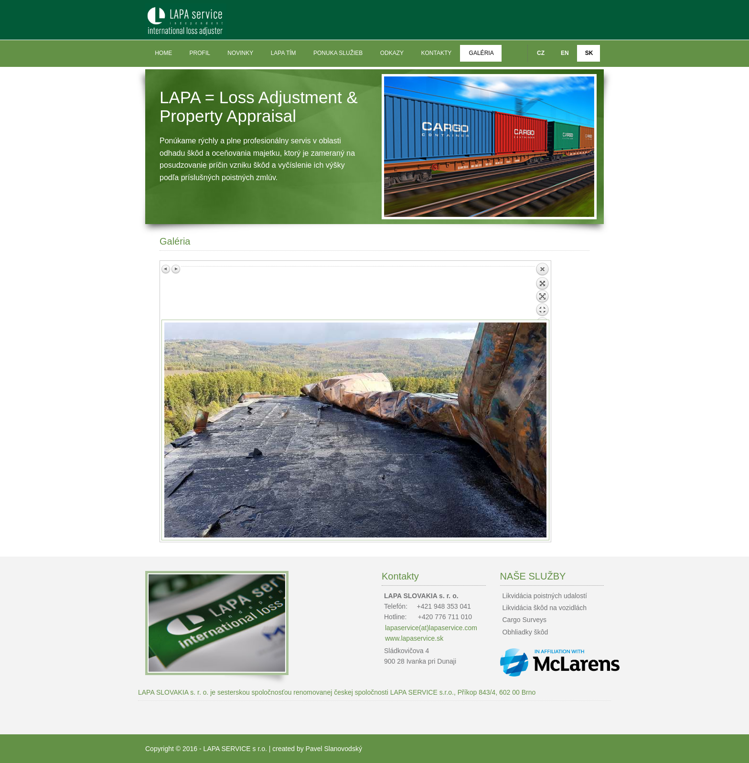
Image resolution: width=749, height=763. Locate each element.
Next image (176, 269)
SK (589, 53)
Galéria (481, 53)
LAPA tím (283, 53)
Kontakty (436, 53)
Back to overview (542, 291)
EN (565, 53)
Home (163, 53)
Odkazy (392, 53)
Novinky (240, 53)
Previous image (166, 269)
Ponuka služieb (338, 53)
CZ (541, 53)
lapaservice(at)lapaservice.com (431, 628)
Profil (200, 53)
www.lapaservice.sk (414, 638)
